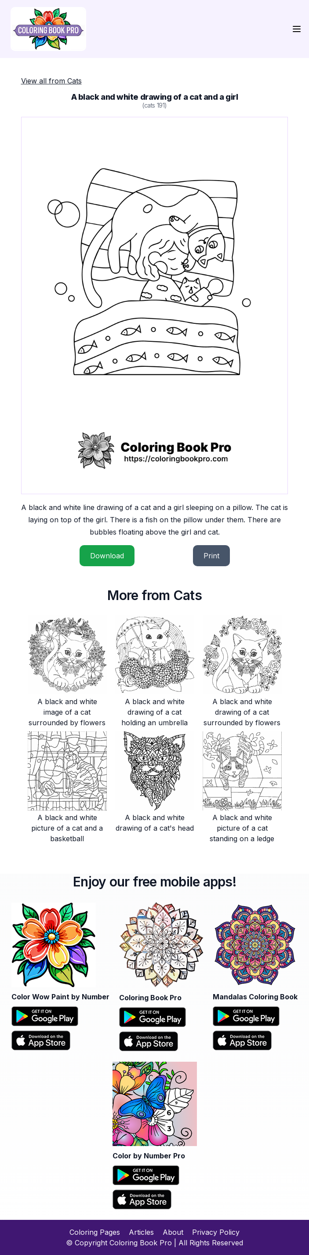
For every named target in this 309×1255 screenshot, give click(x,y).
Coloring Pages (94, 1232)
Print (211, 555)
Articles (141, 1232)
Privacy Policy (216, 1232)
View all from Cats (51, 80)
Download (107, 555)
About (173, 1232)
